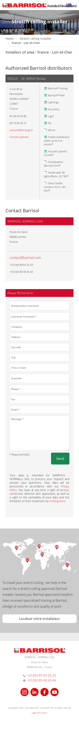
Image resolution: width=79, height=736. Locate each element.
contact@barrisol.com (25, 257)
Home (9, 38)
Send (60, 458)
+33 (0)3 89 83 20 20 (41, 675)
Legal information (39, 712)
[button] (70, 5)
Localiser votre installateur (39, 618)
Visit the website (19, 137)
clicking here (57, 501)
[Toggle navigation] (7, 5)
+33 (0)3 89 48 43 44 (41, 680)
